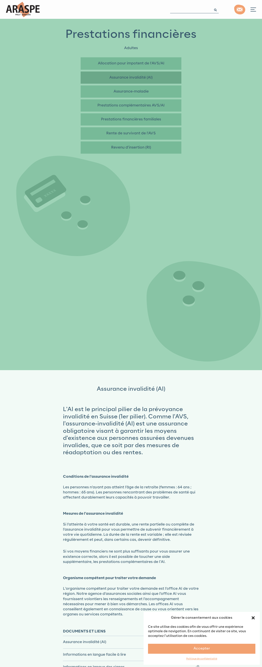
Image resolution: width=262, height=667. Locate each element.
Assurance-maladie (131, 91)
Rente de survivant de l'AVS (131, 133)
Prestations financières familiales (131, 119)
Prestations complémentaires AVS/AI (131, 105)
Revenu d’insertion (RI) (131, 147)
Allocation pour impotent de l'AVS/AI (131, 63)
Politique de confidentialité (201, 659)
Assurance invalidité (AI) (131, 77)
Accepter (202, 648)
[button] (253, 617)
